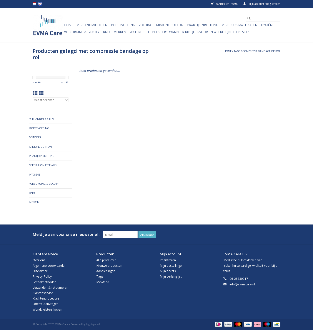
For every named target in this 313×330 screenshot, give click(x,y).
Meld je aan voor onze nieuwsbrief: (66, 234)
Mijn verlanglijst (171, 276)
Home (68, 25)
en (40, 4)
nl (34, 4)
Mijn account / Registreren (261, 4)
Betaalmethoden (44, 282)
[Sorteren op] (50, 99)
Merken (119, 32)
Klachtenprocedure (46, 298)
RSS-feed (102, 282)
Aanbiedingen (105, 271)
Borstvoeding (123, 25)
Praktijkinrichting (202, 25)
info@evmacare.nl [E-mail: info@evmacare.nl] (242, 284)
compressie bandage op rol (261, 51)
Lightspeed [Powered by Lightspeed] (93, 324)
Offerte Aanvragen (45, 304)
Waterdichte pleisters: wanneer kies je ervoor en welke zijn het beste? (189, 32)
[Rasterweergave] (35, 93)
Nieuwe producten (109, 265)
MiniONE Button (169, 25)
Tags (237, 51)
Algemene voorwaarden (49, 265)
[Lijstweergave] (41, 93)
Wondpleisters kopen (47, 309)
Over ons (39, 260)
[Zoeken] (263, 18)
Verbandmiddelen (92, 25)
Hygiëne (267, 25)
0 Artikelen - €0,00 (225, 4)
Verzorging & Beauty (81, 32)
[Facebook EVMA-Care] (269, 234)
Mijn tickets (168, 271)
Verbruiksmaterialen (239, 25)
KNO (106, 32)
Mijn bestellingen (171, 265)
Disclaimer (40, 271)
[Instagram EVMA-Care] (276, 234)
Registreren (168, 260)
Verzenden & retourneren (50, 287)
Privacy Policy (42, 276)
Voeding (145, 25)
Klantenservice (43, 293)
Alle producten (106, 260)
